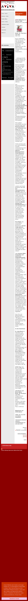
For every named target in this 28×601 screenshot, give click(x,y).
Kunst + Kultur (4, 21)
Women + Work (4, 16)
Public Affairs (4, 19)
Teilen (25, 439)
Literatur (3, 27)
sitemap (6, 450)
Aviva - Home (4, 13)
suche (2, 450)
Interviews (3, 29)
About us (3, 32)
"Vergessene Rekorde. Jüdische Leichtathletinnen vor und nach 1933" (20, 421)
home (21, 450)
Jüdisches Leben (5, 24)
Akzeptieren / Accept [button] (14, 598)
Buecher (18, 430)
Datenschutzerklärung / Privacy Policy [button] (13, 594)
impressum (10, 450)
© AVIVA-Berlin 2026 (6, 445)
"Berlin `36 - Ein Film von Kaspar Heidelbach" (20, 416)
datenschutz (16, 450)
